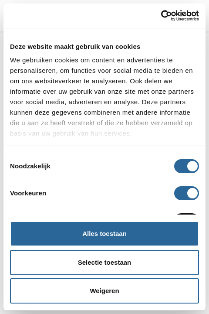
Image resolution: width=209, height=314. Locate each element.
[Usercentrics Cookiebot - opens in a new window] (161, 15)
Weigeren (104, 290)
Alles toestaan (104, 233)
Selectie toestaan (104, 262)
